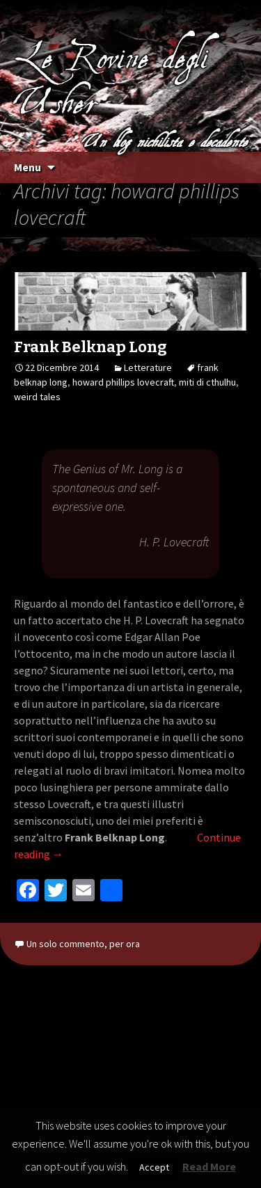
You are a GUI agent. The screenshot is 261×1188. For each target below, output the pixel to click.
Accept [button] (154, 1167)
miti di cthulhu (207, 382)
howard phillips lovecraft (123, 382)
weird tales (37, 396)
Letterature (148, 367)
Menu (27, 167)
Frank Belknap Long (90, 347)
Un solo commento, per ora (83, 943)
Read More (209, 1166)
